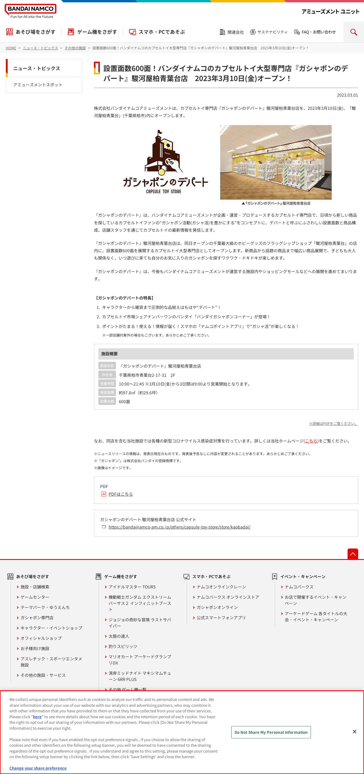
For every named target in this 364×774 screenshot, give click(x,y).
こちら (311, 441)
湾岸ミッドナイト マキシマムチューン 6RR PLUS (140, 676)
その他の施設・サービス (43, 675)
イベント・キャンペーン (303, 576)
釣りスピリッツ (123, 646)
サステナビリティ (272, 32)
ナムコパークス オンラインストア (228, 597)
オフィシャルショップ (41, 638)
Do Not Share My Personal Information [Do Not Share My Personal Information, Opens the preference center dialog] (271, 732)
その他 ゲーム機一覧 (127, 689)
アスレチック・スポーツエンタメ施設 (51, 662)
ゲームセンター (35, 597)
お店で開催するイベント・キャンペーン (315, 600)
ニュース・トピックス (36, 68)
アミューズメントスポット (38, 85)
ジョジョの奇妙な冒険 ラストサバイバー (140, 623)
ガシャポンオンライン (217, 607)
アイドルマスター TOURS (132, 587)
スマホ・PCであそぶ (162, 31)
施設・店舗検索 (35, 587)
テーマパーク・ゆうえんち (45, 607)
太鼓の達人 (119, 636)
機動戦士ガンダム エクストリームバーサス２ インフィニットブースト (140, 603)
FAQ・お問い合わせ (319, 32)
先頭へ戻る (353, 553)
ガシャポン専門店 (37, 617)
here (37, 716)
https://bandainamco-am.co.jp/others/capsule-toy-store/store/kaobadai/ (179, 527)
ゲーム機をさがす (97, 31)
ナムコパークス (299, 587)
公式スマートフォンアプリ (221, 617)
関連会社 (235, 32)
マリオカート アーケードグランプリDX (140, 660)
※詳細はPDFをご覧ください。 (333, 423)
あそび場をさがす (35, 31)
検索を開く (354, 32)
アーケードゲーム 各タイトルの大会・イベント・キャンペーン (316, 616)
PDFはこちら (121, 494)
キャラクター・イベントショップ (51, 628)
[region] (182, 732)
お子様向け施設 (35, 648)
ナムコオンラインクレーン (221, 587)
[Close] (354, 731)
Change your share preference (38, 768)
